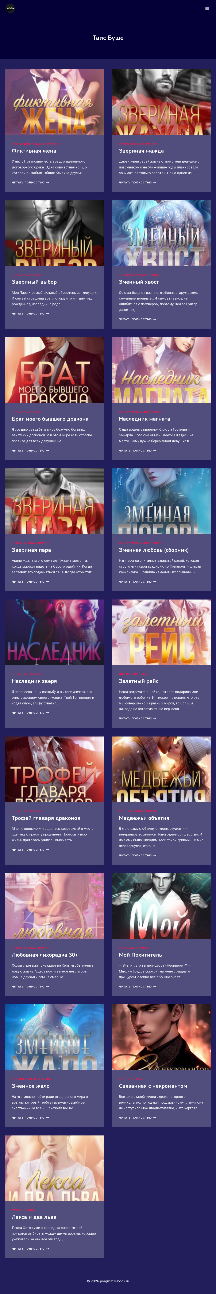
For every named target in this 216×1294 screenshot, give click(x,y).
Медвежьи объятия (144, 818)
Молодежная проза (134, 947)
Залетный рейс (138, 681)
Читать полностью (30, 182)
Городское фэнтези (27, 274)
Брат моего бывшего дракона (50, 419)
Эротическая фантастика (139, 274)
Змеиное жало (31, 1086)
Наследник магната (144, 419)
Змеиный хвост (139, 282)
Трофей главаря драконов (46, 818)
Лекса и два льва (34, 1217)
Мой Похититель (140, 955)
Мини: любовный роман (137, 811)
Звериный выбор (34, 282)
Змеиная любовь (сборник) (154, 550)
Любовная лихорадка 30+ (45, 955)
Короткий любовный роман (140, 411)
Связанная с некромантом (153, 1086)
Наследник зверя (34, 681)
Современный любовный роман (36, 143)
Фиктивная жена (34, 151)
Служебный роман (133, 674)
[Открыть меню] (207, 8)
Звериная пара (31, 550)
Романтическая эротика (138, 143)
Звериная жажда (141, 151)
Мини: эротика (130, 1078)
